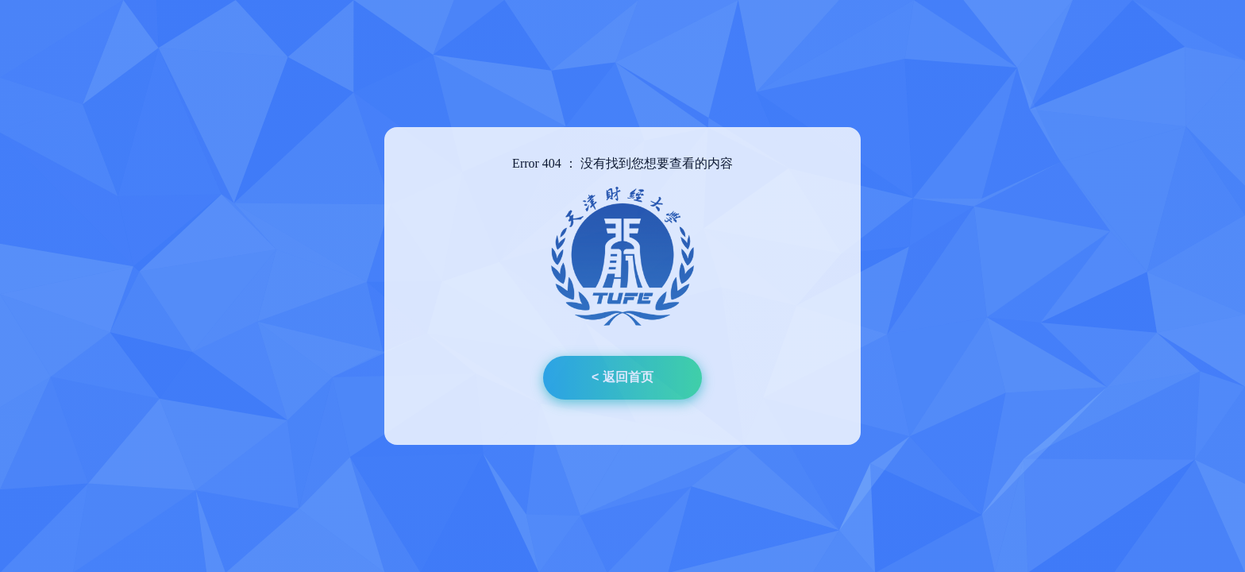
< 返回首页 (622, 377)
